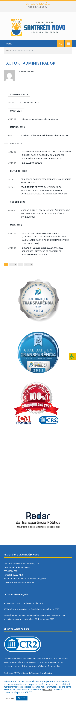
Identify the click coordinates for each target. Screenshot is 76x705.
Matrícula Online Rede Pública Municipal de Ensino (44, 139)
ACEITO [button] (21, 698)
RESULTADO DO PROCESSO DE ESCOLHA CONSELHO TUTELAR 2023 (46, 185)
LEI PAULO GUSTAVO (32, 167)
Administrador (26, 76)
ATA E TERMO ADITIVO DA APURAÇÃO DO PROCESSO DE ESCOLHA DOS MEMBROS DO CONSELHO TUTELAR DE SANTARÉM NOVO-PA (44, 195)
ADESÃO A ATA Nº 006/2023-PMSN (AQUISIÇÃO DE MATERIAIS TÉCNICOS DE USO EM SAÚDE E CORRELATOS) (45, 218)
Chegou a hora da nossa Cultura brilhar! (40, 123)
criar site (22, 663)
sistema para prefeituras (40, 663)
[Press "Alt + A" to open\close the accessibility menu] (72, 356)
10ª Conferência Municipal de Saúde (20, 613)
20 (26, 268)
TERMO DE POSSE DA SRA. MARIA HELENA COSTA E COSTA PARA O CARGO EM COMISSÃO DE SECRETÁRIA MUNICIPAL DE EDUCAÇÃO (46, 159)
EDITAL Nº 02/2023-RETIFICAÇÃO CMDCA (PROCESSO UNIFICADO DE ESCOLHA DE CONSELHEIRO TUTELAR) (42, 255)
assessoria (9, 666)
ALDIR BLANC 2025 (37, 7)
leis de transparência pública (31, 670)
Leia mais (47, 689)
